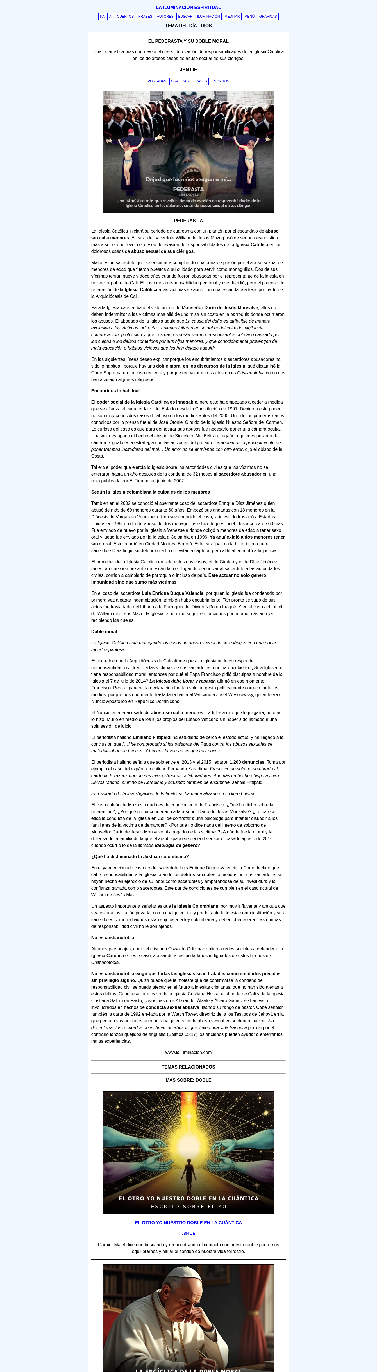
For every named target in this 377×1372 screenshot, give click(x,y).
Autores (165, 17)
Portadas (157, 81)
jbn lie (188, 1233)
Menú (249, 17)
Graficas (180, 81)
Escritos (221, 81)
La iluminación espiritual (188, 7)
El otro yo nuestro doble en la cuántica (188, 1222)
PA (102, 17)
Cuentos (125, 17)
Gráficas (268, 17)
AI (110, 17)
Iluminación (208, 17)
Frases (145, 17)
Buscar (185, 17)
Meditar (232, 17)
